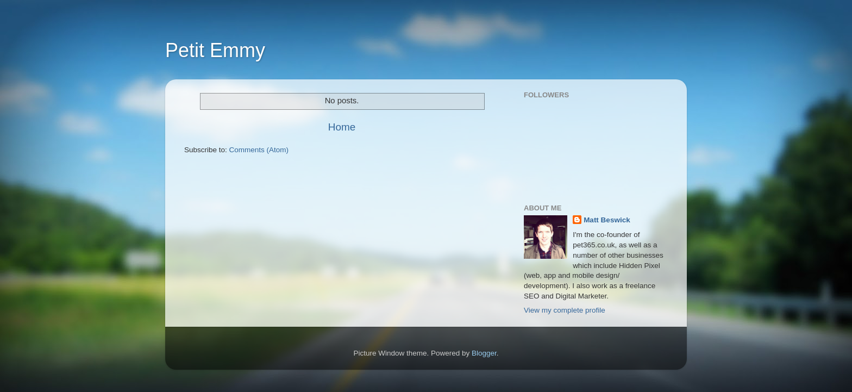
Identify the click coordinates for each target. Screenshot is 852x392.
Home (341, 127)
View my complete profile (564, 310)
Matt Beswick (607, 220)
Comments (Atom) (259, 150)
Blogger (484, 353)
